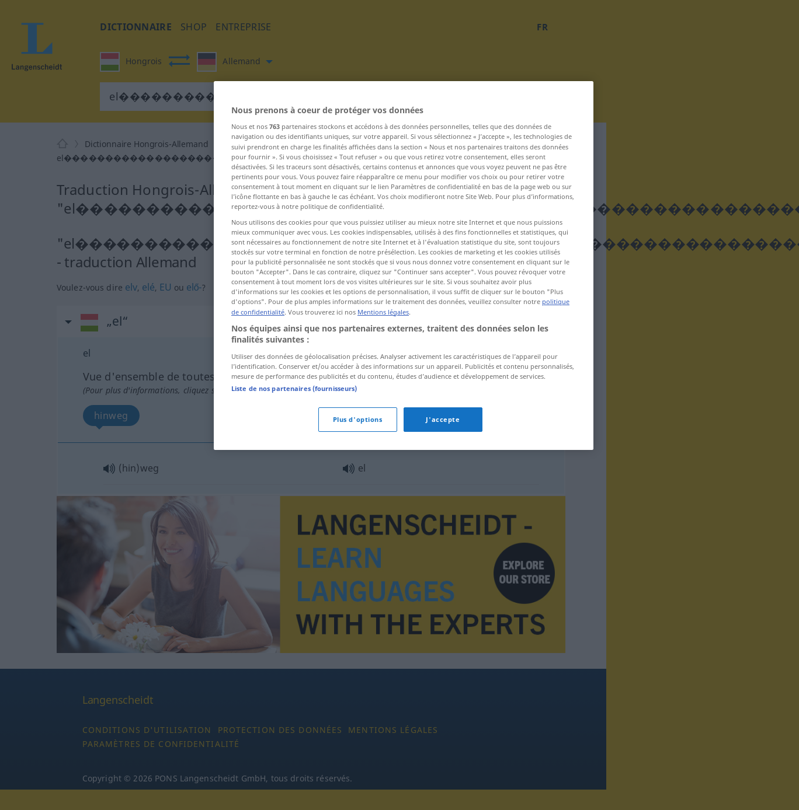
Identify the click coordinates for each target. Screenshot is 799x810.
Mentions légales (383, 312)
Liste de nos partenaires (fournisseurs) (294, 388)
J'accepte (443, 419)
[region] (403, 265)
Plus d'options (358, 419)
